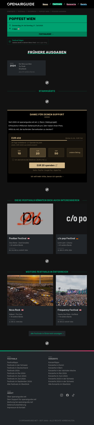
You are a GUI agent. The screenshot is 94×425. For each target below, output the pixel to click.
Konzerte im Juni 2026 (58, 376)
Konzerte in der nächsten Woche (62, 370)
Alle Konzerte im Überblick (59, 384)
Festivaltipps (12, 362)
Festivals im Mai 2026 (16, 373)
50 (56, 152)
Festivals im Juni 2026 (16, 376)
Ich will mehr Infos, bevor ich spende (46, 176)
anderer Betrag (74, 152)
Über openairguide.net (16, 396)
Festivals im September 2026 (19, 381)
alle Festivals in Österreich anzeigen (46, 333)
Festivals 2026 (13, 370)
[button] (47, 34)
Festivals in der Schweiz (17, 365)
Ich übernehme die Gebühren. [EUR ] (29, 159)
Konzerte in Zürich (56, 365)
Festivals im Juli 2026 (16, 378)
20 (38, 152)
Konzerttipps (53, 362)
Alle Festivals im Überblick (18, 384)
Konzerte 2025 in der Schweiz (61, 378)
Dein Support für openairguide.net (21, 399)
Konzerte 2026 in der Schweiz (61, 381)
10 (19, 152)
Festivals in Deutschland (17, 368)
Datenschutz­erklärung (16, 405)
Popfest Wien (44, 11)
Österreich (32, 11)
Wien (15, 29)
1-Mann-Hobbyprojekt (47, 122)
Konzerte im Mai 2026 (57, 373)
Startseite (11, 11)
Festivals (21, 11)
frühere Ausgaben (59, 11)
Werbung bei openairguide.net (20, 402)
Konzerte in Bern (55, 368)
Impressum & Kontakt (16, 407)
